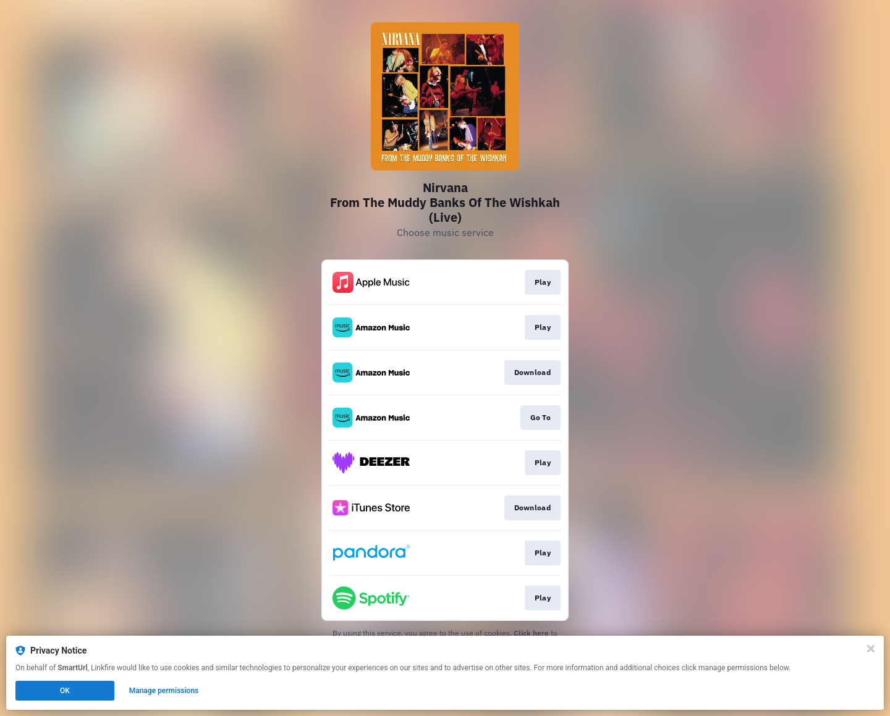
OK (65, 690)
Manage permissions (164, 690)
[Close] (871, 649)
